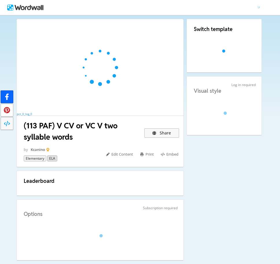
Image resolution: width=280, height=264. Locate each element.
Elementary (35, 158)
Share (161, 133)
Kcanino (38, 149)
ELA (52, 158)
